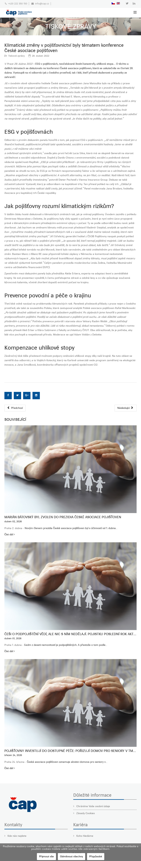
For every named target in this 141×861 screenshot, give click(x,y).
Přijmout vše (46, 856)
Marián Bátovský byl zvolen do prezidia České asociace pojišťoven (62, 517)
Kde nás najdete (16, 835)
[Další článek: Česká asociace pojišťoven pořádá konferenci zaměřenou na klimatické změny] (126, 408)
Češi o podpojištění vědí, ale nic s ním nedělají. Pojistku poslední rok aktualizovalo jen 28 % (70, 634)
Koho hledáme (84, 835)
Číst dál (9, 534)
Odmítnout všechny (71, 856)
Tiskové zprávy (16, 55)
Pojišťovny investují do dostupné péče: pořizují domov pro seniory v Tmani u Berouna (70, 751)
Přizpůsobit (95, 856)
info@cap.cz (42, 3)
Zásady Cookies (85, 813)
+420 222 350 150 (17, 3)
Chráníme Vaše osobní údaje (93, 806)
